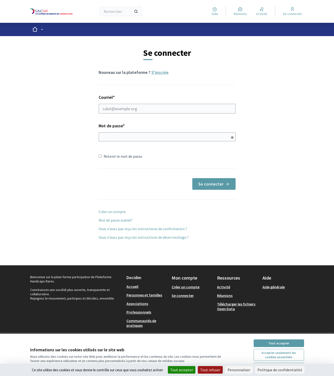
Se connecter (214, 184)
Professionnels (138, 312)
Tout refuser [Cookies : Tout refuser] (210, 369)
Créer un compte (112, 211)
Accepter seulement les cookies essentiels (278, 355)
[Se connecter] (292, 11)
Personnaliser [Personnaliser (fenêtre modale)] (239, 369)
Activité (223, 287)
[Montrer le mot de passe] (232, 137)
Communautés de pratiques (141, 323)
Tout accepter (278, 343)
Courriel (167, 104)
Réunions (224, 295)
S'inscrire (160, 72)
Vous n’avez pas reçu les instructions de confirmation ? (143, 228)
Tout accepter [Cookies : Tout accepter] (181, 369)
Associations (137, 303)
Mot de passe (112, 126)
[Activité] (261, 11)
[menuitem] (147, 286)
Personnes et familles (144, 295)
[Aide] (215, 11)
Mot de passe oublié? (115, 220)
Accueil (132, 286)
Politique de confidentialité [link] (279, 369)
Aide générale (273, 287)
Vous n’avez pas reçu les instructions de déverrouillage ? (144, 237)
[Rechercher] (121, 11)
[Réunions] (240, 11)
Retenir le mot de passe (120, 156)
